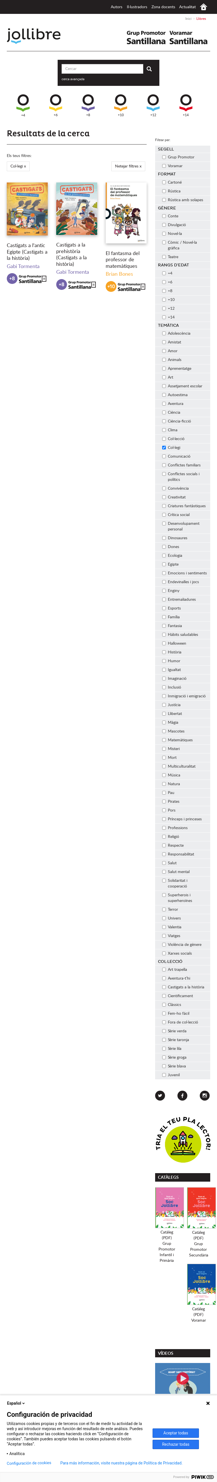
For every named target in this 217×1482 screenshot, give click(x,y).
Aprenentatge (176, 369)
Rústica (171, 191)
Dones (170, 547)
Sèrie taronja (175, 1040)
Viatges (171, 936)
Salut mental (176, 872)
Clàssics (171, 1005)
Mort (169, 758)
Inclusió (171, 687)
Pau (168, 793)
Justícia (171, 705)
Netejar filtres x (128, 166)
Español (16, 1403)
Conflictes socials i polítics (180, 477)
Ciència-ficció (176, 421)
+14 (185, 105)
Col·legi (171, 448)
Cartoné (172, 182)
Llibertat (172, 714)
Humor (171, 661)
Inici (203, 6)
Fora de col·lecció (180, 1022)
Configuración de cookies (29, 1463)
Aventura (172, 404)
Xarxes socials (177, 954)
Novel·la (172, 234)
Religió (170, 837)
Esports (171, 608)
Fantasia (172, 626)
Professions (175, 828)
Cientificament (177, 996)
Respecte (173, 846)
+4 (23, 105)
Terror (170, 910)
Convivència (175, 489)
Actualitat (187, 7)
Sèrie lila (171, 1049)
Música (171, 775)
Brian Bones (119, 274)
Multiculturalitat (179, 766)
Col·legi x (18, 166)
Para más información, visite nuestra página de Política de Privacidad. (121, 1463)
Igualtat (171, 670)
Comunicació (176, 456)
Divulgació (174, 225)
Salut (169, 863)
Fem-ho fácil (175, 1014)
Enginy (170, 591)
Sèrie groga (174, 1058)
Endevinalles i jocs (180, 582)
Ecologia (172, 556)
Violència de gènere (181, 945)
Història (171, 652)
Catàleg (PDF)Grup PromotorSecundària (198, 1244)
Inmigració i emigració (184, 696)
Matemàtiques (177, 740)
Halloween (174, 644)
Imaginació (174, 679)
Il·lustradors (137, 7)
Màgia (170, 723)
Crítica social (176, 515)
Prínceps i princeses (182, 819)
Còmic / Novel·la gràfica (179, 245)
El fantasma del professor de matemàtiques (123, 260)
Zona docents (163, 7)
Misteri (171, 749)
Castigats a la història (183, 987)
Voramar (172, 166)
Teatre (170, 257)
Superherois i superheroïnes (177, 898)
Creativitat (174, 497)
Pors (168, 810)
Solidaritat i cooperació (174, 883)
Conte (170, 216)
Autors (116, 7)
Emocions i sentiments (184, 573)
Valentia (171, 927)
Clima (169, 430)
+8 (88, 105)
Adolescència (176, 334)
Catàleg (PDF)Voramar (198, 1314)
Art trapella (174, 970)
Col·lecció (173, 439)
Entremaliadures (179, 600)
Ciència (171, 413)
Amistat (171, 342)
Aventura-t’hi (176, 978)
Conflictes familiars (181, 465)
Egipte (170, 564)
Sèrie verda (174, 1031)
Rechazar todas (176, 1444)
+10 (120, 105)
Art (167, 377)
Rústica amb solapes (182, 200)
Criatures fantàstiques (184, 506)
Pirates (170, 802)
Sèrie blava (174, 1066)
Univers (171, 918)
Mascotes (173, 731)
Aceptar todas (175, 1433)
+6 (55, 105)
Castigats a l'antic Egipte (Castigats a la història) (27, 252)
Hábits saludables (180, 635)
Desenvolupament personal (180, 526)
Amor (169, 351)
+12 (153, 105)
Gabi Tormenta (23, 266)
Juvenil (171, 1075)
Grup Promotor (178, 157)
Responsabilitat (178, 854)
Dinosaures (174, 538)
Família (171, 617)
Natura (171, 784)
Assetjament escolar (182, 386)
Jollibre (38, 36)
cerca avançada (73, 79)
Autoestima (175, 395)
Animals (171, 360)
